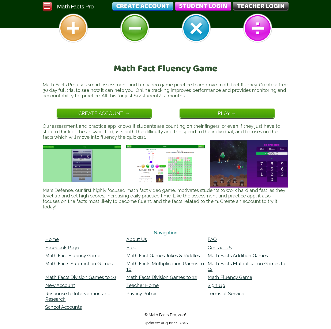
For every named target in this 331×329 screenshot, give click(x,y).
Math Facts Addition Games (238, 255)
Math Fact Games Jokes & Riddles (163, 255)
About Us (136, 239)
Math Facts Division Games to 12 (161, 277)
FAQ (212, 239)
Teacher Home (142, 285)
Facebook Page (62, 247)
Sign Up (216, 285)
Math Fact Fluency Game (72, 255)
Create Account (142, 6)
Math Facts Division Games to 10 (80, 277)
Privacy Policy (141, 293)
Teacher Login (261, 6)
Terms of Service (226, 293)
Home (52, 239)
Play (224, 113)
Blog (131, 247)
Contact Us (220, 247)
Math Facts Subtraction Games (79, 263)
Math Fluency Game (230, 277)
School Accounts (63, 307)
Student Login (203, 6)
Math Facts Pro (75, 6)
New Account (60, 285)
